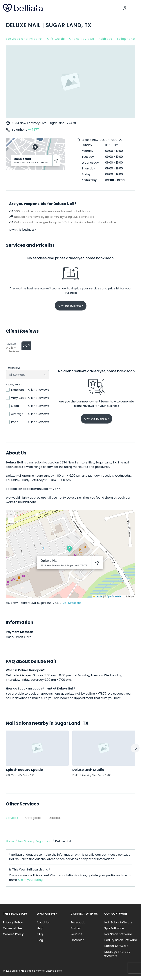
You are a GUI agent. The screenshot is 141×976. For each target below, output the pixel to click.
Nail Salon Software (118, 934)
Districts (55, 818)
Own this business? (22, 230)
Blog (40, 940)
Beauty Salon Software (120, 940)
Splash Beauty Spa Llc (24, 769)
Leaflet (97, 596)
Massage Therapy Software (117, 954)
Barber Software (116, 946)
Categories (33, 818)
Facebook (77, 922)
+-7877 (33, 129)
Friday (86, 174)
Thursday (88, 168)
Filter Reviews (13, 368)
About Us (43, 922)
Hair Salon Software (118, 922)
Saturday (89, 180)
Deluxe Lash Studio (88, 769)
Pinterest (77, 940)
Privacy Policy (13, 922)
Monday (87, 151)
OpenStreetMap (114, 596)
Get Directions (72, 603)
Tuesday (88, 157)
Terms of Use (12, 928)
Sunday (87, 145)
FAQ (40, 934)
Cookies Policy (13, 934)
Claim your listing (30, 880)
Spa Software (114, 928)
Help (40, 928)
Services (12, 818)
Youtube (76, 934)
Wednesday (90, 162)
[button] (69, 548)
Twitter (75, 928)
